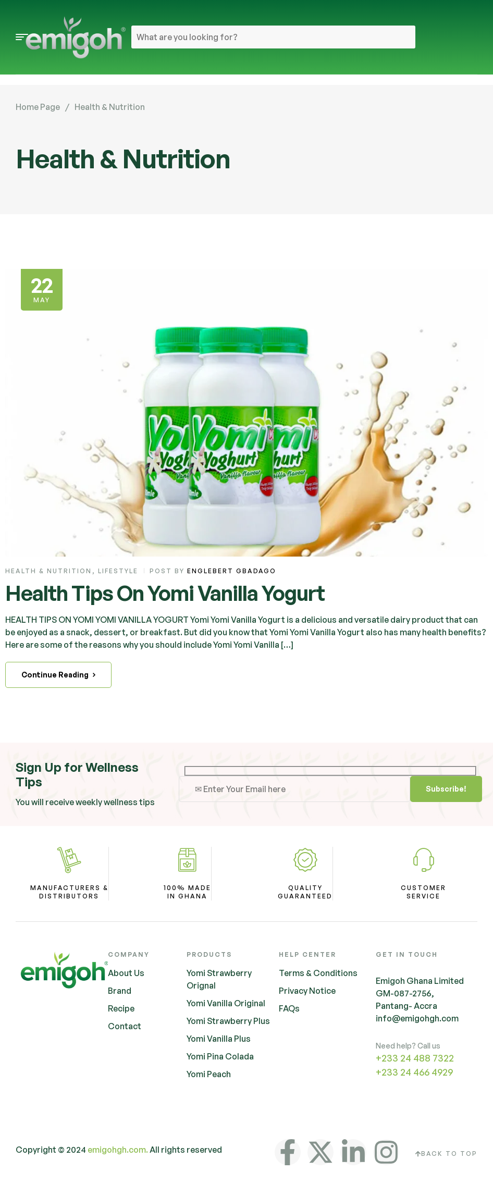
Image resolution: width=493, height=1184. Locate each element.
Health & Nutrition (48, 571)
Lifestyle (118, 571)
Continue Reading (58, 674)
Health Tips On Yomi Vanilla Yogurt (165, 593)
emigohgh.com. (118, 1149)
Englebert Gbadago (231, 571)
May (42, 288)
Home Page (38, 107)
